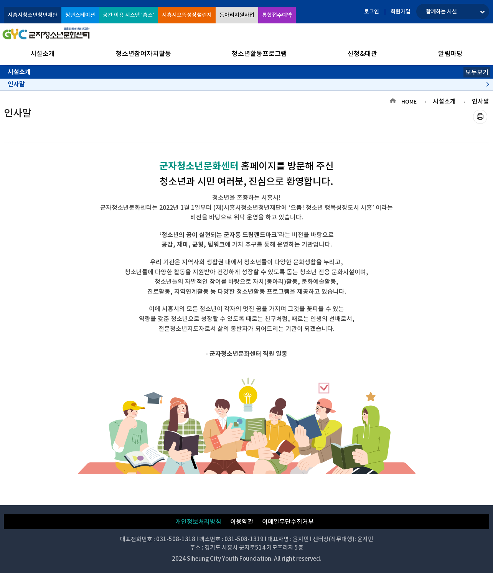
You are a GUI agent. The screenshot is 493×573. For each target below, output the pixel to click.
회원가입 (401, 11)
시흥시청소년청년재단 (33, 15)
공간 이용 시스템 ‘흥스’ (128, 15)
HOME (409, 101)
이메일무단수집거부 (288, 521)
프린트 (480, 116)
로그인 (371, 11)
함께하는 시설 (441, 11)
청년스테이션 (80, 15)
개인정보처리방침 (198, 521)
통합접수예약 (277, 15)
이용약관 (241, 521)
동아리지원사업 (236, 15)
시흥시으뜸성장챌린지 (187, 15)
